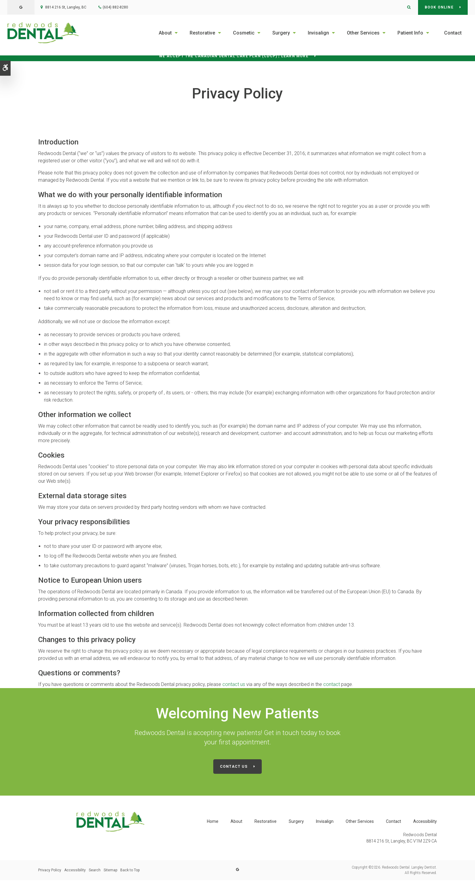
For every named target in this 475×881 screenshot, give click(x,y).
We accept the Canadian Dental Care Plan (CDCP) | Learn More (233, 57)
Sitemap (110, 871)
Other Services (363, 33)
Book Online (439, 7)
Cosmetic (243, 33)
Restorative (202, 33)
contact (331, 686)
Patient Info (410, 33)
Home (212, 822)
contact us (234, 686)
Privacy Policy (49, 871)
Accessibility (425, 822)
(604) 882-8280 (115, 7)
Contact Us (233, 768)
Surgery (281, 33)
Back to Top (130, 871)
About (165, 33)
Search (95, 871)
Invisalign (318, 33)
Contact (453, 33)
